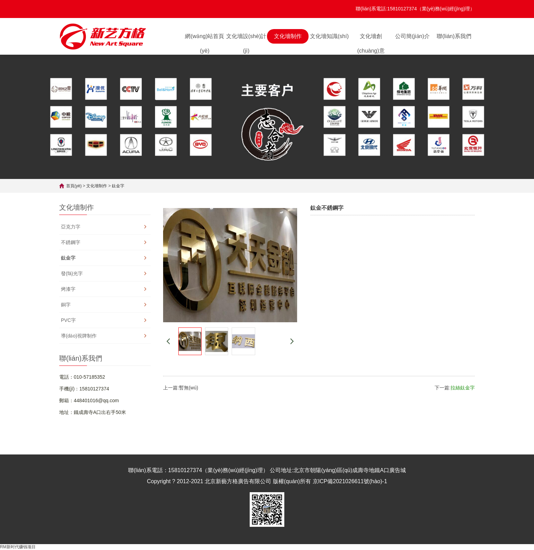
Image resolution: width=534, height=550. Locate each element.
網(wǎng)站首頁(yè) (204, 38)
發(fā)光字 (72, 273)
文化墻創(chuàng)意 (370, 38)
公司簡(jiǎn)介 (412, 36)
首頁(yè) (74, 185)
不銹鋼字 (70, 242)
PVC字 (68, 320)
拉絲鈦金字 (463, 387)
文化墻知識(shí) (329, 36)
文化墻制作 (288, 36)
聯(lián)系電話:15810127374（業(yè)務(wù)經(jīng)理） (415, 8)
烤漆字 (68, 289)
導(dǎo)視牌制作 (79, 336)
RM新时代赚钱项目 (18, 546)
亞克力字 (70, 226)
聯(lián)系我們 (454, 36)
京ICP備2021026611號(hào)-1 (350, 481)
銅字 (66, 304)
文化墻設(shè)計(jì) (246, 38)
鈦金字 (118, 185)
